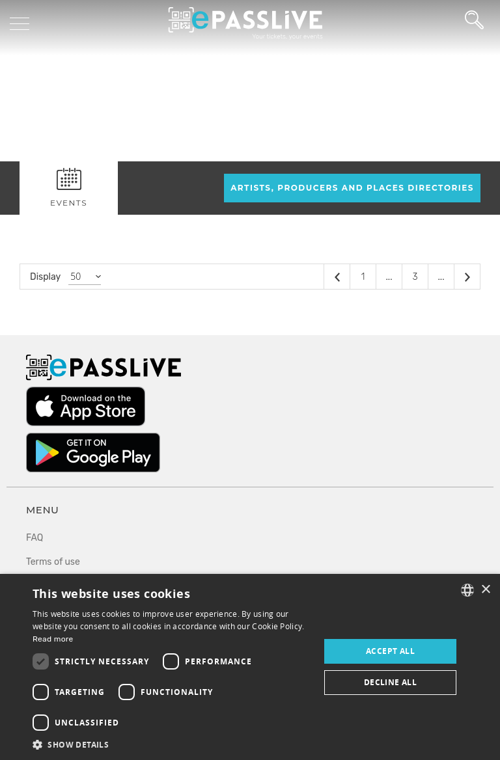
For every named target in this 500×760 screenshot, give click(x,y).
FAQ (34, 537)
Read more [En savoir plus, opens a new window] (53, 639)
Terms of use (53, 561)
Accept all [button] (390, 651)
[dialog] (250, 667)
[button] (172, 744)
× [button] (485, 590)
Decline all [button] (390, 682)
